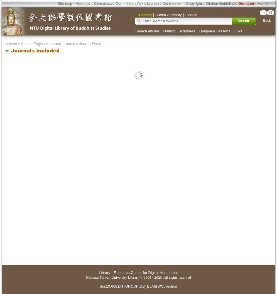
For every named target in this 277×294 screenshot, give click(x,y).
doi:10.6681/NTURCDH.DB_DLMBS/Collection (138, 286)
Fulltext (169, 31)
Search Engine (33, 44)
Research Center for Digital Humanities (146, 273)
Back (267, 20)
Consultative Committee (113, 3)
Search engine (147, 31)
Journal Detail (90, 44)
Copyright (194, 3)
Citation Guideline (220, 3)
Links (238, 31)
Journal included (62, 44)
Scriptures (186, 31)
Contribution (172, 3)
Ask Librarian (148, 3)
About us (83, 3)
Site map (65, 3)
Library (104, 273)
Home (263, 3)
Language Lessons (214, 31)
